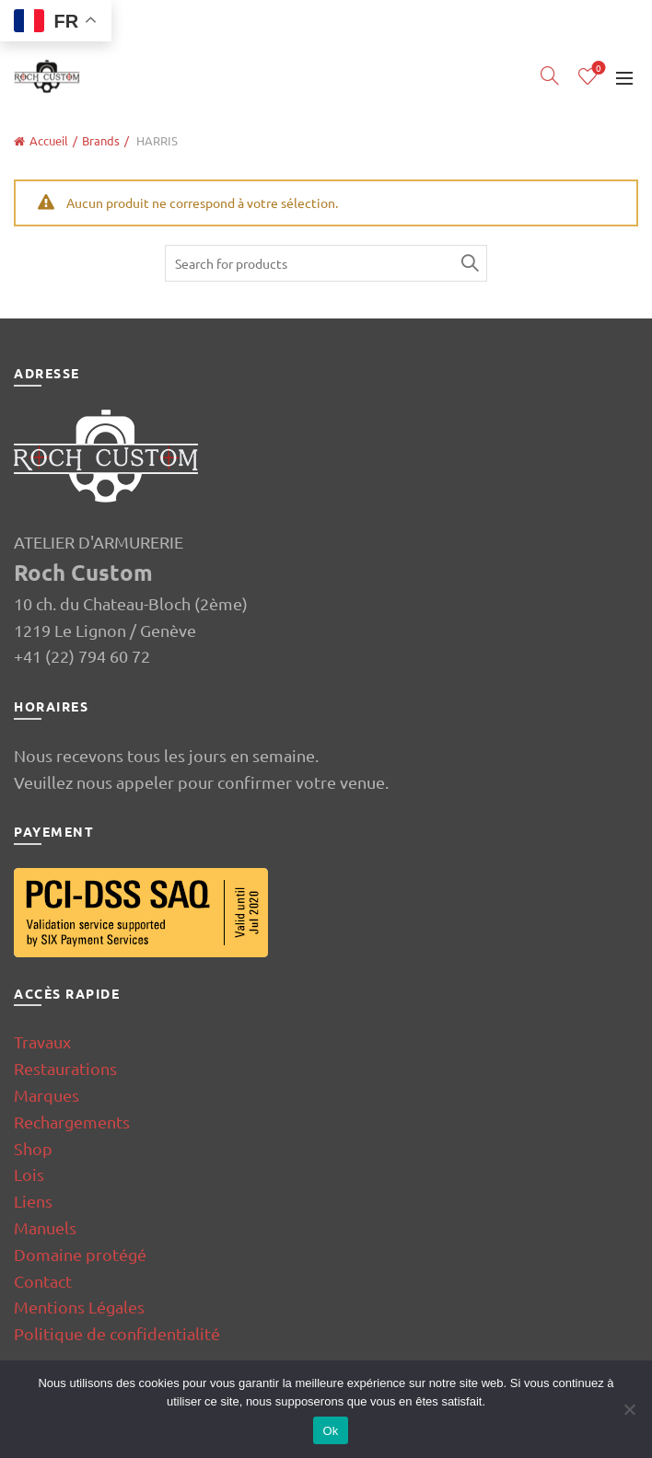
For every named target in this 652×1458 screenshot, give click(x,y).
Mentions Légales (79, 1306)
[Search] (550, 75)
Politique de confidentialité (117, 1333)
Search (468, 263)
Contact (43, 1280)
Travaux (42, 1041)
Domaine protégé (80, 1254)
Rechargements (72, 1121)
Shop (33, 1148)
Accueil (48, 140)
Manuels (45, 1227)
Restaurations (65, 1068)
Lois (29, 1174)
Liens (33, 1200)
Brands (101, 140)
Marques (46, 1095)
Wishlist (597, 69)
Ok (330, 1431)
